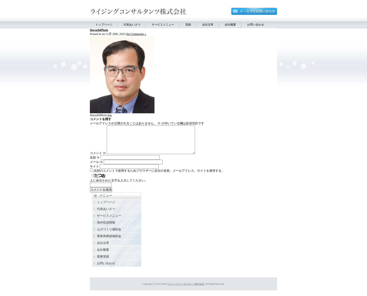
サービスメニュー (163, 24)
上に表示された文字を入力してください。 (119, 186)
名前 (95, 163)
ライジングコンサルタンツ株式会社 (185, 289)
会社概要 (230, 24)
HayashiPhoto (99, 30)
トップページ (103, 24)
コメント (98, 158)
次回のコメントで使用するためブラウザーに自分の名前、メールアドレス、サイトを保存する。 (159, 176)
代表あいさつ (132, 24)
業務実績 (103, 262)
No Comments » (136, 34)
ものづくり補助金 (109, 235)
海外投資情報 (106, 228)
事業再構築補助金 (109, 241)
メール (96, 167)
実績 (188, 24)
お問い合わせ (255, 24)
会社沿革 (207, 24)
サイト (94, 172)
